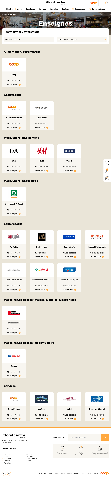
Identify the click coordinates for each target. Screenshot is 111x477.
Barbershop (41, 247)
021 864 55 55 (71, 253)
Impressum (42, 474)
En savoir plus (14, 84)
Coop (14, 75)
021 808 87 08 (16, 210)
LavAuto (41, 409)
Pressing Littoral (97, 409)
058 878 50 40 (43, 286)
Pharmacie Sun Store (42, 280)
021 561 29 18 (71, 167)
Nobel (69, 409)
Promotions (78, 9)
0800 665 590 (43, 167)
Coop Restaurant (14, 118)
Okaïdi (69, 161)
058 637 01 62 (16, 167)
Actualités (54, 9)
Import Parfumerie (97, 247)
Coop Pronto (14, 409)
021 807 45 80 (16, 415)
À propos (29, 454)
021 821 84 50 (7, 443)
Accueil (4, 14)
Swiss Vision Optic (69, 280)
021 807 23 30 (16, 253)
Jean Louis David (14, 280)
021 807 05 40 (99, 415)
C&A (14, 161)
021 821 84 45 (16, 124)
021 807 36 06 (43, 253)
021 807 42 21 (16, 329)
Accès (19, 9)
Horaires (10, 9)
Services (42, 9)
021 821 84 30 (16, 81)
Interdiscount (14, 323)
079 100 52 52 (43, 415)
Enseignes (30, 9)
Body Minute (69, 247)
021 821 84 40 (16, 372)
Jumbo (14, 366)
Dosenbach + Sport (14, 204)
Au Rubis (14, 247)
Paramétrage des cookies (76, 474)
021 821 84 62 (43, 124)
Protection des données (56, 474)
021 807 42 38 (16, 286)
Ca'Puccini (42, 118)
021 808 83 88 (71, 415)
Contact (65, 9)
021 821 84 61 (99, 253)
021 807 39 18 (71, 286)
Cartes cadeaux (97, 9)
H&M (41, 161)
